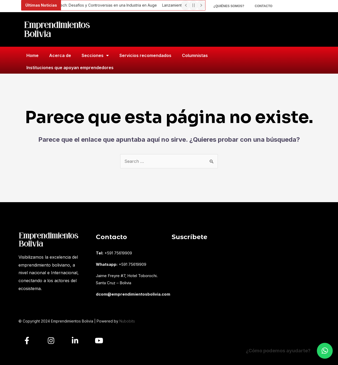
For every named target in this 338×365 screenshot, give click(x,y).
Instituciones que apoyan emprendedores (70, 67)
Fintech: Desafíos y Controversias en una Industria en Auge (107, 5)
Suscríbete (189, 237)
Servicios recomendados (145, 55)
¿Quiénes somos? (228, 6)
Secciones (95, 55)
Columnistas (195, 55)
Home (32, 55)
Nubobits (127, 321)
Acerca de (60, 55)
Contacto (264, 6)
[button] (325, 351)
